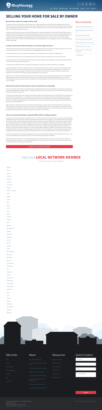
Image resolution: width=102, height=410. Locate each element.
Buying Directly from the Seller (83, 35)
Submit (86, 392)
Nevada (8, 248)
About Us (82, 8)
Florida (8, 193)
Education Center (63, 8)
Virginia (8, 301)
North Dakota (10, 266)
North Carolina (10, 263)
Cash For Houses (56, 370)
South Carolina (10, 283)
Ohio (8, 269)
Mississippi (9, 237)
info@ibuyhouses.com (25, 406)
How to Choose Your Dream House (37, 384)
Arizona (8, 173)
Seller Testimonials (56, 366)
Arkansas (9, 176)
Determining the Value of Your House (37, 388)
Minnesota (9, 234)
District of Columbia (11, 190)
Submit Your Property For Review (39, 146)
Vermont (9, 298)
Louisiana (9, 219)
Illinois (8, 205)
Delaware (9, 187)
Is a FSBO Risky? (79, 55)
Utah (8, 295)
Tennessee (9, 289)
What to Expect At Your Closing (83, 46)
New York (9, 260)
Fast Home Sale (56, 374)
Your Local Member (74, 8)
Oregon (8, 275)
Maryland (9, 225)
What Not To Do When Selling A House (84, 26)
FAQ (88, 8)
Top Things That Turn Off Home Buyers (38, 368)
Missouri (9, 240)
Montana (9, 243)
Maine (8, 222)
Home (7, 359)
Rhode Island (10, 280)
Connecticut (10, 184)
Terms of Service (79, 401)
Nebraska (9, 246)
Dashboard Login (56, 377)
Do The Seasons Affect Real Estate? (84, 39)
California (9, 179)
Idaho (8, 202)
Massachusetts (10, 228)
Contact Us (93, 8)
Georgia (9, 196)
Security (94, 401)
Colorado (9, 182)
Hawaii (8, 199)
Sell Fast (55, 8)
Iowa (8, 211)
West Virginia (10, 307)
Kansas (8, 214)
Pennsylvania (10, 277)
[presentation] (82, 384)
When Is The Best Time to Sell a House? (85, 42)
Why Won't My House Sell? (35, 359)
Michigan (9, 231)
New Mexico (9, 257)
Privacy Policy (87, 401)
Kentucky (9, 216)
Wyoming (9, 312)
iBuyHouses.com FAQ (57, 359)
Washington (9, 304)
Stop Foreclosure (56, 363)
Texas (8, 292)
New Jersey (9, 254)
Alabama (9, 167)
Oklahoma (9, 272)
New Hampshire (10, 251)
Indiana (8, 208)
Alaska (8, 170)
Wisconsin (9, 309)
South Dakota (10, 286)
